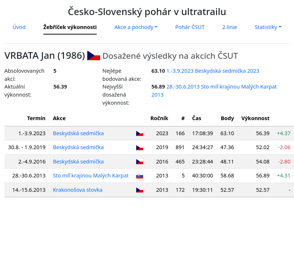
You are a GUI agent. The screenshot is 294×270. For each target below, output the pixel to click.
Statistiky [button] (266, 27)
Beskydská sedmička (78, 133)
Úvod (19, 27)
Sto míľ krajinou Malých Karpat (91, 175)
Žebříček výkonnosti (70, 27)
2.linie (229, 27)
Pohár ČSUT (190, 27)
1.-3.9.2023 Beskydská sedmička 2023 (212, 70)
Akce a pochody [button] (133, 27)
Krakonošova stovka (78, 189)
